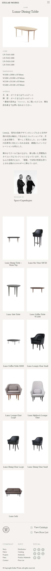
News (5, 552)
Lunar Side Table (13, 314)
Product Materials (24, 557)
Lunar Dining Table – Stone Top (13, 264)
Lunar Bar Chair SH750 (37, 263)
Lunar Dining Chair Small (38, 467)
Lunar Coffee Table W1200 (37, 315)
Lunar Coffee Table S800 (13, 366)
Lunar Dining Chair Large (13, 467)
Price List (21, 560)
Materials (21, 102)
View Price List (39, 532)
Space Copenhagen (23, 200)
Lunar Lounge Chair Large (13, 416)
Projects (5, 555)
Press (4, 557)
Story (4, 549)
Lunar (25, 7)
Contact (5, 560)
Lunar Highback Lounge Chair (37, 416)
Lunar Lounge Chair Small (37, 366)
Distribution (22, 549)
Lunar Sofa (13, 516)
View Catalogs (39, 527)
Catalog (21, 552)
